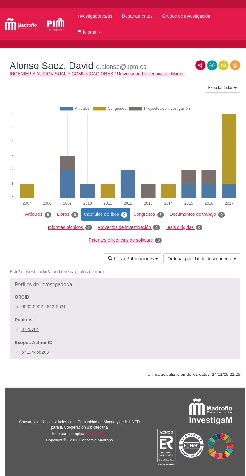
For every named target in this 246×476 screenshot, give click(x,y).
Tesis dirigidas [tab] (184, 227)
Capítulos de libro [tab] (106, 214)
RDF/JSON (235, 65)
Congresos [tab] (148, 214)
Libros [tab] (67, 214)
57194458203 (35, 352)
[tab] (125, 284)
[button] (89, 32)
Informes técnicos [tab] (70, 227)
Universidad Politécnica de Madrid (151, 73)
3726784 (30, 329)
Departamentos (137, 16)
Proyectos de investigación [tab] (129, 227)
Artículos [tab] (38, 214)
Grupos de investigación (186, 16)
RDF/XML (200, 65)
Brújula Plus (95, 434)
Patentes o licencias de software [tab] (125, 240)
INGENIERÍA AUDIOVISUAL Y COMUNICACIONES (61, 73)
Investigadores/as (94, 16)
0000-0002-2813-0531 (43, 306)
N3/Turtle (223, 65)
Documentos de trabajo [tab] (197, 214)
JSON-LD (212, 65)
